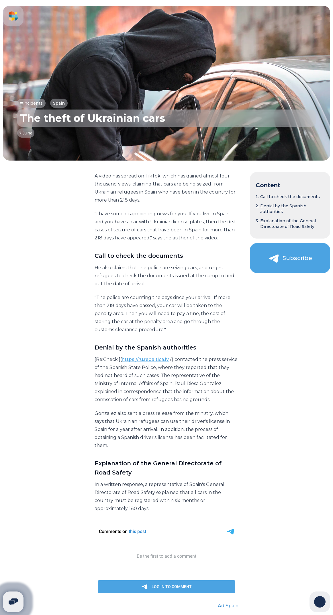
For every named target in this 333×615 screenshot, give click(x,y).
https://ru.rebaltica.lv (145, 359)
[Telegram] (13, 601)
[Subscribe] (290, 258)
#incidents (31, 103)
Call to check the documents (290, 196)
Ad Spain (228, 605)
